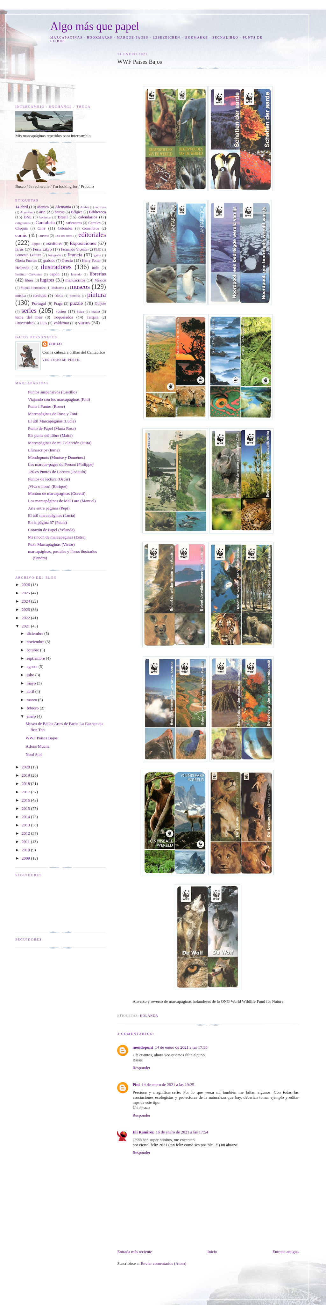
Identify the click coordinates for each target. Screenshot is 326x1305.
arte (42, 211)
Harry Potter (91, 261)
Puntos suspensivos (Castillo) (52, 392)
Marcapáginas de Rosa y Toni (52, 413)
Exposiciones (83, 243)
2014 (26, 816)
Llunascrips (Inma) (44, 450)
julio (31, 674)
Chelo (55, 344)
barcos (60, 212)
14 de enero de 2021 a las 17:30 (181, 1047)
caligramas (22, 223)
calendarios (87, 217)
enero (32, 716)
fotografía (54, 255)
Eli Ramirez (143, 1132)
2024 (26, 601)
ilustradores (56, 266)
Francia (74, 254)
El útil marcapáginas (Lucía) (51, 515)
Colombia (65, 228)
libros (29, 280)
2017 (26, 791)
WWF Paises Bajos (41, 738)
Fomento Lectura (28, 255)
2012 (26, 833)
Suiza (80, 311)
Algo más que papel (94, 26)
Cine (42, 228)
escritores (54, 243)
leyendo (76, 274)
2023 (26, 609)
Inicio (212, 1251)
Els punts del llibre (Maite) (50, 435)
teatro (95, 312)
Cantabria (45, 222)
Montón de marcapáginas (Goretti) (56, 493)
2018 (26, 783)
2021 (26, 626)
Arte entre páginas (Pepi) (48, 508)
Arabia (84, 207)
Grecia (67, 260)
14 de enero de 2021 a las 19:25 (168, 1084)
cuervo (44, 236)
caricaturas (74, 223)
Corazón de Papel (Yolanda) (51, 529)
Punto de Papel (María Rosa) (52, 428)
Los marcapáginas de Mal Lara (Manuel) (62, 500)
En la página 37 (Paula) (47, 522)
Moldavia (57, 288)
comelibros (90, 228)
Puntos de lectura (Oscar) (49, 479)
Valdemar (61, 322)
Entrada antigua (286, 1251)
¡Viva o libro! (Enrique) (47, 486)
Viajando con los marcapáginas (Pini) (59, 399)
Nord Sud (33, 754)
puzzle (76, 303)
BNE (28, 217)
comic (21, 235)
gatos (97, 255)
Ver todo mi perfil (61, 360)
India (95, 268)
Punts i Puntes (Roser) (46, 406)
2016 (26, 800)
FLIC (97, 249)
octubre (33, 650)
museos (80, 286)
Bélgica (76, 212)
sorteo (61, 311)
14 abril (21, 206)
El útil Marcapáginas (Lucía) (52, 421)
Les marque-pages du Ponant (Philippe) (61, 464)
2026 (26, 584)
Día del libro (64, 236)
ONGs (58, 295)
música (20, 296)
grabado (49, 261)
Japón (55, 274)
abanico (43, 207)
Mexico (100, 280)
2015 (26, 808)
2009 (26, 858)
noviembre (36, 641)
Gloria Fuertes (26, 261)
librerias (98, 273)
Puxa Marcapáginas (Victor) (51, 544)
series (28, 310)
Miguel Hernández (33, 288)
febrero (33, 708)
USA (43, 323)
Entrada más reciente (134, 1251)
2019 (26, 775)
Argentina (26, 212)
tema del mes (28, 317)
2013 (26, 825)
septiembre (36, 658)
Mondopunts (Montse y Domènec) (56, 457)
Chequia (21, 228)
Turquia (92, 317)
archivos (100, 207)
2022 (26, 617)
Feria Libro (42, 249)
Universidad (24, 323)
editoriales (92, 234)
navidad (39, 295)
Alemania (63, 206)
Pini (135, 1084)
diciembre (35, 633)
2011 (26, 841)
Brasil (63, 217)
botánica (45, 217)
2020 (26, 767)
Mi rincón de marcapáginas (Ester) (56, 537)
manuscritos (75, 280)
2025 (26, 592)
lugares (47, 279)
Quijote (100, 304)
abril (31, 691)
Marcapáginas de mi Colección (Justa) (59, 442)
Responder (141, 1067)
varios (84, 322)
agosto (33, 666)
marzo (32, 699)
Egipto (36, 244)
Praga (58, 304)
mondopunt (142, 1047)
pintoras (75, 295)
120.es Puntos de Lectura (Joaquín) (57, 471)
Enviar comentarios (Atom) (163, 1263)
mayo (32, 683)
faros (19, 249)
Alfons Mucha (37, 746)
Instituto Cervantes (28, 274)
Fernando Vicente (74, 249)
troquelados (63, 317)
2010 (26, 849)
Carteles (95, 223)
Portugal (39, 303)
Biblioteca (97, 211)
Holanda (149, 1015)
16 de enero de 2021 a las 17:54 (182, 1132)
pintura (96, 294)
